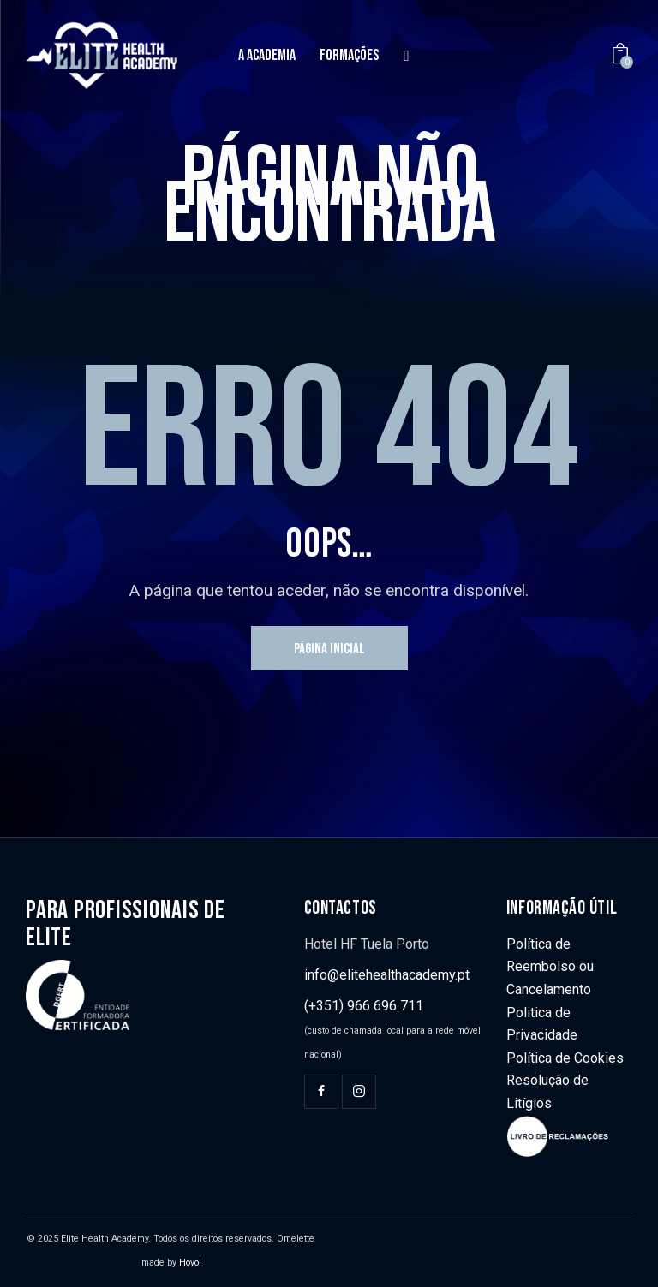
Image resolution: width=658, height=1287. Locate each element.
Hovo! (190, 1262)
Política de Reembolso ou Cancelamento (550, 967)
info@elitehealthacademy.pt (387, 975)
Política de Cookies (565, 1058)
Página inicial (329, 649)
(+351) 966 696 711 (363, 1006)
